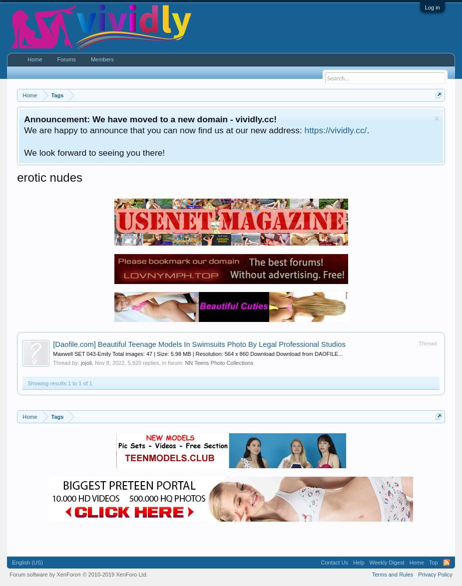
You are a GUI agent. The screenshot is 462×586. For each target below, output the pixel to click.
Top (433, 563)
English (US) (27, 563)
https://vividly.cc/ (336, 130)
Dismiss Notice (437, 118)
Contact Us (334, 563)
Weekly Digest (387, 563)
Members (102, 59)
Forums (66, 59)
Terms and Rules (393, 575)
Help (359, 563)
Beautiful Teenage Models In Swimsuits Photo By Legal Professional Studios (199, 344)
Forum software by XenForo (78, 575)
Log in (432, 7)
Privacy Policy (435, 575)
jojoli (86, 363)
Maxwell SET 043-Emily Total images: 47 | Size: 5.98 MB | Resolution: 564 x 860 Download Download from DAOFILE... (198, 354)
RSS (446, 562)
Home (34, 59)
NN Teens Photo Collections (219, 363)
